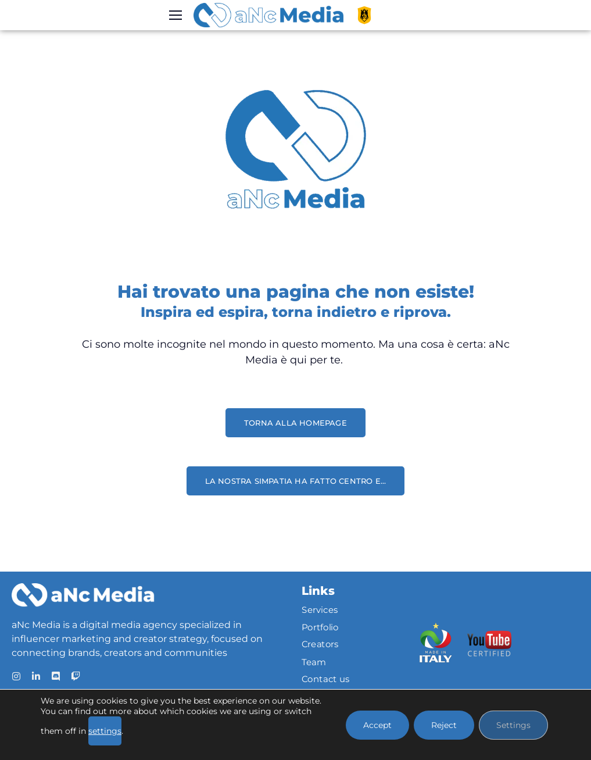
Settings (513, 725)
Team (314, 661)
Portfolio (320, 627)
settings (104, 731)
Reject (444, 725)
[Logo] (268, 15)
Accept (377, 725)
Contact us (326, 679)
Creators (320, 645)
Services (320, 610)
